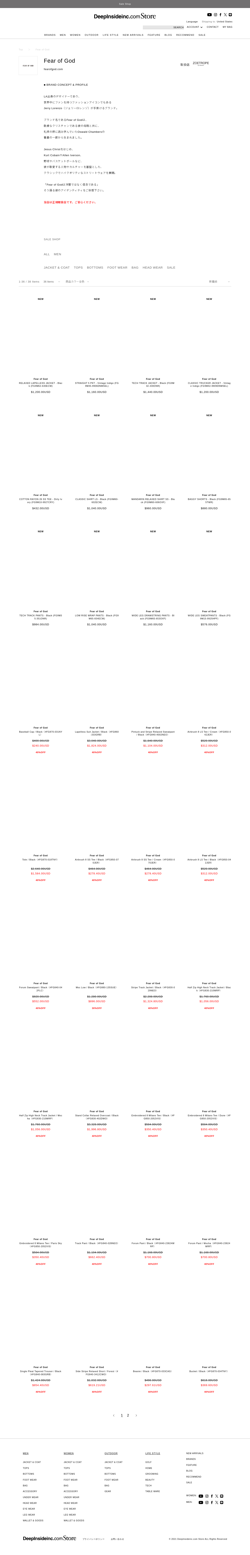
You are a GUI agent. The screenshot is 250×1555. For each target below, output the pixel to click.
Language (192, 21)
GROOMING (152, 1474)
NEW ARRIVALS (133, 35)
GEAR (108, 1491)
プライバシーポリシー (94, 1539)
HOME (149, 1468)
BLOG (168, 35)
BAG (135, 267)
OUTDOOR (92, 35)
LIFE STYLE (111, 35)
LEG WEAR (29, 1515)
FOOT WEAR (117, 267)
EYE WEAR (29, 1509)
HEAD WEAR (153, 267)
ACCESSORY (30, 1491)
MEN (63, 35)
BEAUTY (150, 1480)
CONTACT (213, 27)
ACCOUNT (193, 27)
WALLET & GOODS (33, 1520)
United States (224, 21)
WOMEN (75, 35)
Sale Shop (125, 4)
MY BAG (227, 27)
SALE (202, 35)
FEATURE (154, 35)
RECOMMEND (185, 35)
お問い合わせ (117, 1539)
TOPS (78, 267)
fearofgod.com (53, 69)
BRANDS (50, 35)
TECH (149, 1486)
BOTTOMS (95, 267)
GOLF (149, 1462)
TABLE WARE (153, 1491)
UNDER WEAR (31, 1497)
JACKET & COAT (57, 267)
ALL (47, 254)
